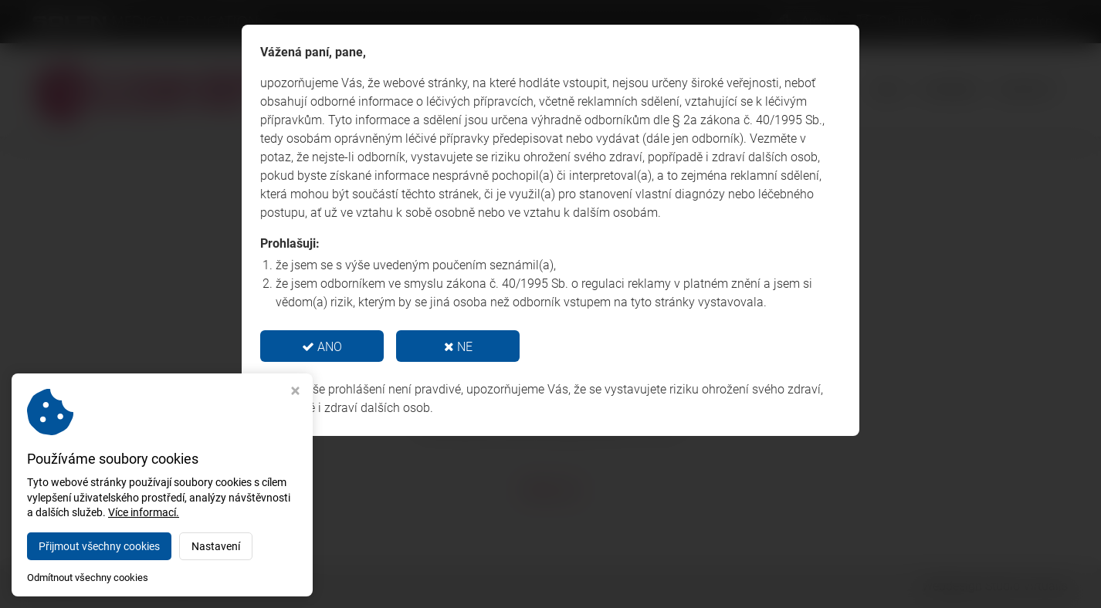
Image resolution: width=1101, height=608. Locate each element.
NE (458, 346)
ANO (322, 346)
